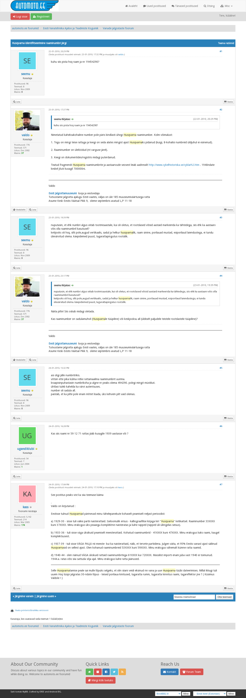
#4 (221, 276)
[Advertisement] (123, 647)
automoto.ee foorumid (25, 28)
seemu (25, 74)
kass (25, 507)
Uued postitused (154, 6)
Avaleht (131, 6)
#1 (221, 51)
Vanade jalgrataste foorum (118, 28)
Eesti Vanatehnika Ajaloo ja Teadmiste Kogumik (70, 28)
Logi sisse (20, 16)
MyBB (25, 691)
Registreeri (41, 16)
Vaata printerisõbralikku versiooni (31, 610)
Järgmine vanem (24, 596)
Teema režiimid (226, 43)
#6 (221, 426)
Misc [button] (226, 6)
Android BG (55, 691)
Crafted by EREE (36, 691)
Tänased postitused (185, 6)
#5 (221, 368)
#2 (221, 109)
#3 (221, 217)
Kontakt (169, 671)
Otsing (209, 6)
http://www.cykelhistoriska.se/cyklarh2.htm (174, 164)
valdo (121, 54)
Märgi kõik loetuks (100, 680)
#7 (221, 484)
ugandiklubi (25, 449)
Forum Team (192, 671)
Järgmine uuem (45, 596)
